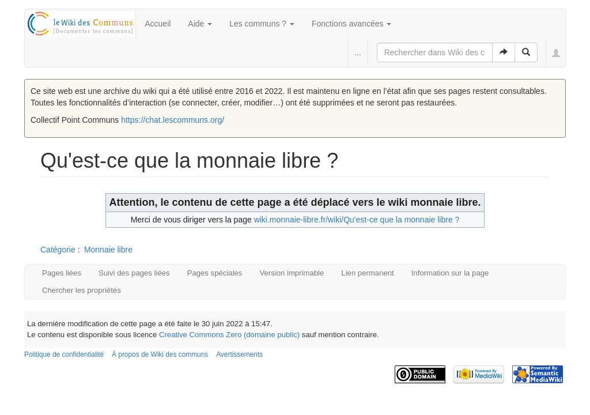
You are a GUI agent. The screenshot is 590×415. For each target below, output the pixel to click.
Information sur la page (450, 273)
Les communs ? (261, 23)
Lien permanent (367, 273)
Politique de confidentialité (64, 354)
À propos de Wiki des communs (160, 354)
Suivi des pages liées (134, 273)
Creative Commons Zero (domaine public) (229, 334)
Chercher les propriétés (81, 290)
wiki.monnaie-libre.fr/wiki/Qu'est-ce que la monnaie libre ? (357, 219)
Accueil (158, 23)
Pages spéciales (215, 273)
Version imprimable (291, 273)
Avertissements (239, 354)
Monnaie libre (108, 249)
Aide (200, 23)
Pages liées (61, 273)
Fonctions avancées (351, 23)
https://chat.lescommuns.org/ (172, 119)
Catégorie (57, 249)
